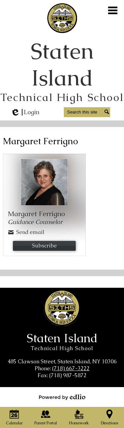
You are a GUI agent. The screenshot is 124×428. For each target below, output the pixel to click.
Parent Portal (45, 418)
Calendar (14, 418)
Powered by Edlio (62, 397)
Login (25, 112)
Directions (109, 418)
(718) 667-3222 (71, 368)
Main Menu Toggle (112, 10)
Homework (79, 418)
